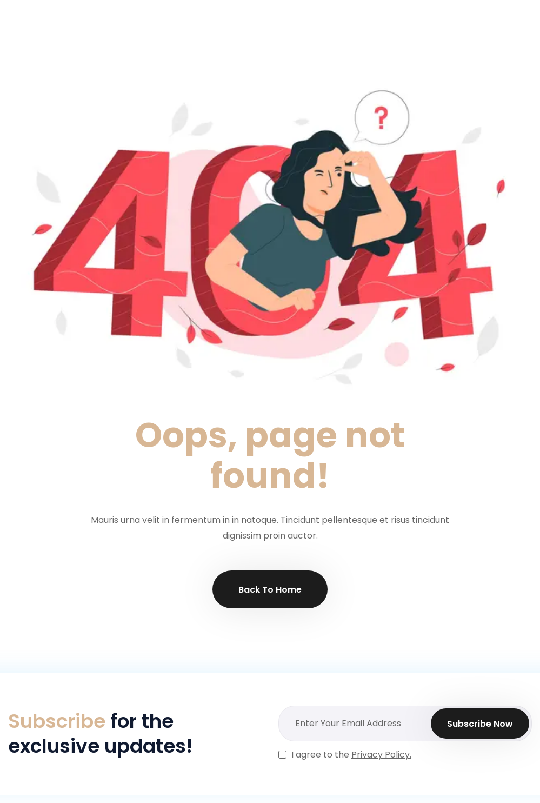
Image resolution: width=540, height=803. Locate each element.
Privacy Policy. (381, 754)
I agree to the (351, 754)
